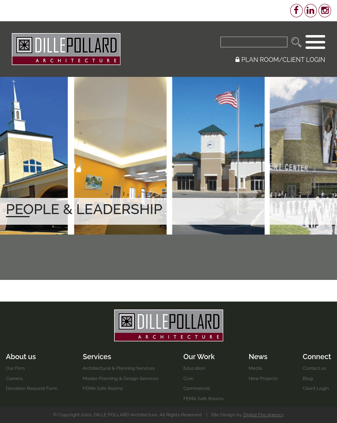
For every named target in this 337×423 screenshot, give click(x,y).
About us (21, 356)
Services (97, 356)
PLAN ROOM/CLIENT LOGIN (280, 59)
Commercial (196, 388)
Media (255, 368)
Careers (14, 378)
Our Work (199, 356)
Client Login (316, 388)
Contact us (314, 368)
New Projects (263, 378)
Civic (188, 378)
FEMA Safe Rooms (103, 388)
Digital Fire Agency (263, 414)
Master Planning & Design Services (120, 378)
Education (194, 368)
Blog (308, 378)
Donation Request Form (31, 388)
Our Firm (15, 368)
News (258, 356)
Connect (317, 356)
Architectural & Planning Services (119, 368)
